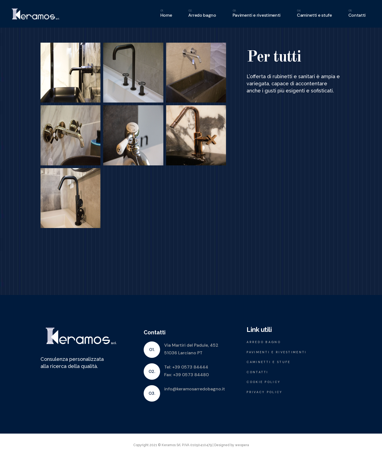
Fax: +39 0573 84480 (186, 375)
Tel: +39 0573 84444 (186, 367)
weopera (242, 445)
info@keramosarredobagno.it (194, 389)
